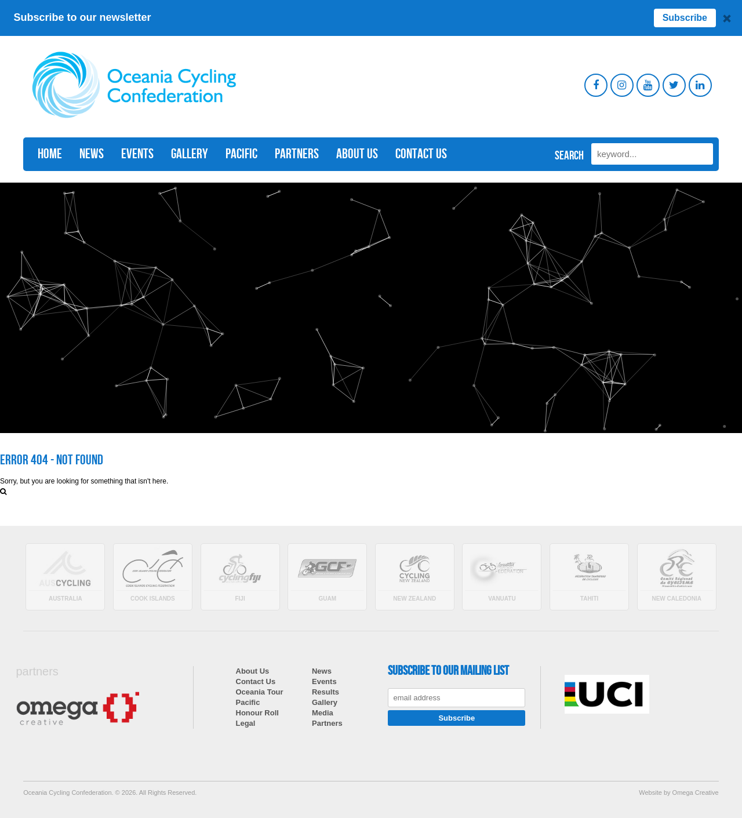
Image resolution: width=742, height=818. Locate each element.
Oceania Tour (259, 692)
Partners (297, 154)
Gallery (189, 154)
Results (325, 692)
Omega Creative (695, 792)
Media (322, 712)
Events (137, 154)
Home (50, 154)
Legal (246, 723)
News (91, 154)
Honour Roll (257, 712)
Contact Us (421, 154)
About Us (357, 154)
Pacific (241, 154)
